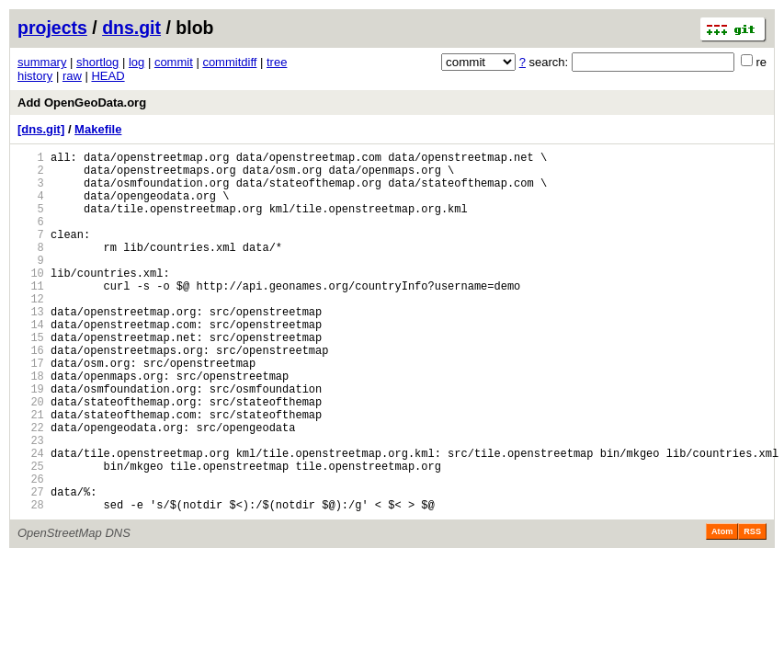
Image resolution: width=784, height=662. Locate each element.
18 (30, 425)
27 (30, 566)
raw (72, 76)
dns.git (131, 27)
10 (30, 300)
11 (30, 316)
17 (30, 409)
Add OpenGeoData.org (81, 102)
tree (277, 62)
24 (30, 519)
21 (30, 472)
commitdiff (229, 62)
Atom (722, 608)
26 (30, 550)
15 (30, 378)
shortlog (97, 62)
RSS (752, 608)
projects (52, 27)
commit (173, 62)
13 (30, 347)
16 (30, 394)
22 (30, 488)
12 (30, 331)
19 (30, 441)
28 (30, 581)
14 (30, 363)
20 (30, 456)
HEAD (107, 76)
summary (41, 62)
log (136, 62)
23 (30, 503)
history (34, 76)
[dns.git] (40, 129)
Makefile (97, 129)
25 (30, 534)
